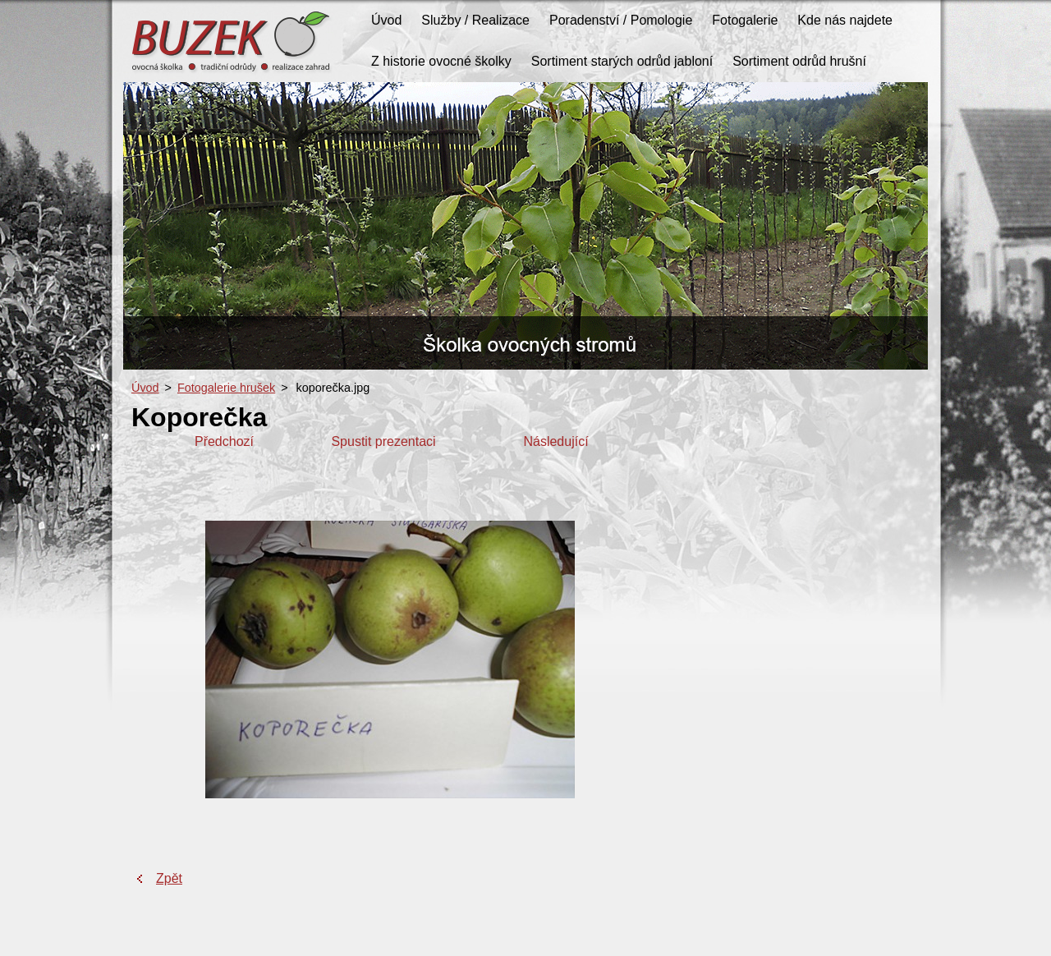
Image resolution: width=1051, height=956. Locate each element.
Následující (555, 441)
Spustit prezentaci (383, 441)
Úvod (145, 387)
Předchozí (224, 441)
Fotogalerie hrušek (226, 387)
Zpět (169, 878)
